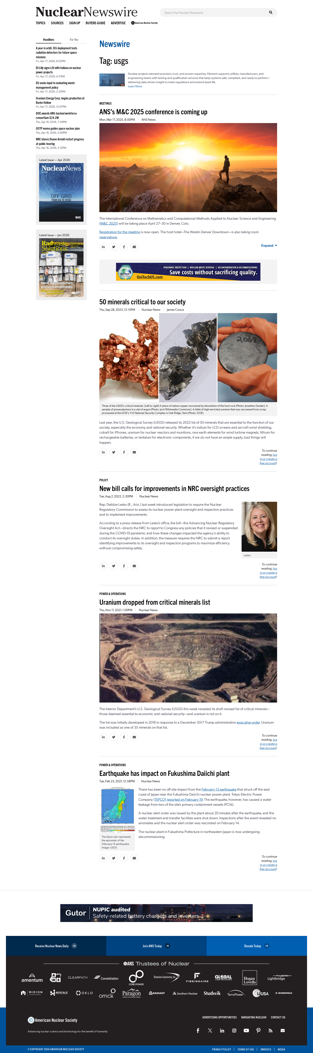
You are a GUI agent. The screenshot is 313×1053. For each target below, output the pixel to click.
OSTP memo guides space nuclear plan (58, 128)
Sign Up (74, 22)
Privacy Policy (221, 1049)
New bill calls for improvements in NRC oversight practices (174, 487)
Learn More (135, 86)
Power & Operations (112, 594)
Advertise (118, 22)
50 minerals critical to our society (142, 301)
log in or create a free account (268, 458)
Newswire (114, 43)
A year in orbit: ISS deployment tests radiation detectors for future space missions (56, 52)
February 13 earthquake (219, 789)
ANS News (148, 119)
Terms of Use (246, 1049)
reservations (108, 237)
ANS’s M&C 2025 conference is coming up (153, 111)
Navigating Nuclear (253, 1017)
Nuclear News (151, 309)
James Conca (175, 309)
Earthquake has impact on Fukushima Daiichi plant (164, 772)
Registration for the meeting (119, 231)
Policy (103, 480)
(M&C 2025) (108, 223)
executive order (248, 722)
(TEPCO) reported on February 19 (178, 799)
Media (281, 1049)
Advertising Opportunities (219, 1017)
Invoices (266, 1049)
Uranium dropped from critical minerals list (154, 601)
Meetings (105, 103)
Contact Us (278, 1017)
